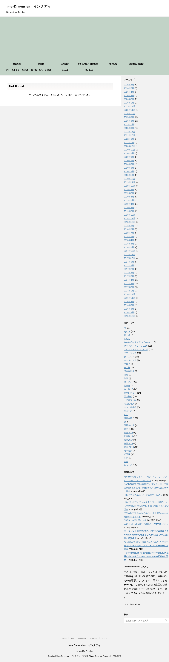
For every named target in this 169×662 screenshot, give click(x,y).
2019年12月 (129, 178)
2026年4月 (129, 92)
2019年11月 (129, 182)
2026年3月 (129, 95)
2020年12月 (129, 146)
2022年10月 (129, 135)
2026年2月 (129, 99)
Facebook (82, 638)
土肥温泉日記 (130, 400)
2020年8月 (129, 157)
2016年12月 (129, 294)
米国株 (41, 64)
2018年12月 (129, 215)
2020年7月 (129, 160)
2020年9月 (129, 153)
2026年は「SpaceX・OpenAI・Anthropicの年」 (146, 524)
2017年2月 (129, 287)
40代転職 (113, 64)
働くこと (128, 382)
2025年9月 (129, 117)
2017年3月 (129, 283)
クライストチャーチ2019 (17, 70)
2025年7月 (129, 124)
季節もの (128, 411)
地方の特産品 (130, 407)
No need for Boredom (84, 651)
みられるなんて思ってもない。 (138, 342)
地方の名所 (129, 403)
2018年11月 (129, 218)
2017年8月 (129, 265)
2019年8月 (129, 189)
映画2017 (128, 440)
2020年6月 (129, 164)
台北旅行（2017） (137, 64)
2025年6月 (129, 128)
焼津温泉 (128, 450)
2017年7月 (129, 269)
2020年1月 (129, 175)
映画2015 (128, 432)
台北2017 (128, 389)
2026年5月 (129, 88)
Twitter (64, 638)
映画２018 (129, 447)
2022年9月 (129, 139)
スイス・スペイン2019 (41, 70)
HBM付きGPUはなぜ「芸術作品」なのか (143, 495)
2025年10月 (129, 113)
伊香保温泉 (129, 371)
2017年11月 (129, 254)
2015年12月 (129, 316)
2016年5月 (129, 309)
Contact (89, 70)
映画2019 (128, 443)
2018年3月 (129, 244)
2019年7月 (129, 193)
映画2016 (128, 436)
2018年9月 (129, 225)
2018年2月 (129, 247)
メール (104, 638)
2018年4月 (129, 240)
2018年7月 (129, 233)
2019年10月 (129, 186)
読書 (126, 461)
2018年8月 (129, 229)
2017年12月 (129, 251)
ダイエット (129, 356)
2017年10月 (129, 258)
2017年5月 (129, 276)
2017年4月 (129, 280)
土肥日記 (65, 64)
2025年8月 (129, 121)
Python (127, 331)
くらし (127, 338)
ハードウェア (130, 360)
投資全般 (17, 64)
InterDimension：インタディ (28, 6)
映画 (126, 429)
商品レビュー (130, 393)
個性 (126, 375)
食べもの (128, 465)
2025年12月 (129, 106)
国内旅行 (128, 396)
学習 (126, 414)
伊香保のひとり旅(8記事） (89, 64)
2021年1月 (129, 142)
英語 (126, 458)
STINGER (117, 656)
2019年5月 (129, 200)
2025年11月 (129, 110)
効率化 (127, 385)
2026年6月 (129, 84)
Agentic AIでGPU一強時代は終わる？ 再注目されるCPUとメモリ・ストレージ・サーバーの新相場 (146, 545)
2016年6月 (129, 305)
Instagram (94, 638)
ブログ (127, 364)
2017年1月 (129, 291)
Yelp (72, 638)
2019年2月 (129, 211)
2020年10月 (129, 150)
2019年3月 (129, 207)
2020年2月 (129, 171)
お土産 (127, 335)
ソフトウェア (130, 353)
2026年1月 (129, 103)
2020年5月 (129, 168)
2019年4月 (129, 204)
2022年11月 (129, 131)
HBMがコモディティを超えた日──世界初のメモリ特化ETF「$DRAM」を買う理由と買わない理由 (146, 506)
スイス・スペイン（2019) (136, 349)
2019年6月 (129, 197)
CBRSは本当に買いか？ (135, 520)
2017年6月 (129, 272)
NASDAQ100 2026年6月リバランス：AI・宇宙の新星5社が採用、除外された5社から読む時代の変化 (146, 488)
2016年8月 (129, 301)
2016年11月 (129, 298)
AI (125, 328)
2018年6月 (129, 236)
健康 (126, 378)
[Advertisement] (84, 38)
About (65, 70)
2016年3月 (129, 312)
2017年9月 (129, 262)
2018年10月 (129, 222)
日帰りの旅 (129, 425)
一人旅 (127, 367)
